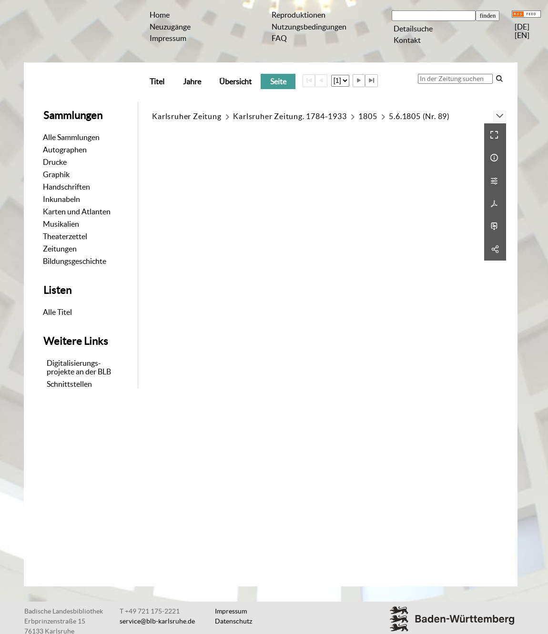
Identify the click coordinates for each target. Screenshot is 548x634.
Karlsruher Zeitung (186, 116)
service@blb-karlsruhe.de (157, 621)
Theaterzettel (65, 236)
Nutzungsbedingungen (309, 26)
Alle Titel (57, 312)
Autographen (65, 149)
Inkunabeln (61, 199)
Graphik (56, 174)
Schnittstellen (69, 384)
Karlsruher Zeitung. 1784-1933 (289, 116)
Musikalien (61, 224)
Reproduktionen (298, 14)
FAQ (279, 38)
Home (160, 14)
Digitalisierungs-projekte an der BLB (79, 367)
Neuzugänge (170, 26)
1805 (367, 116)
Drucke (55, 162)
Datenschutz (233, 621)
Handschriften (66, 186)
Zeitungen (60, 248)
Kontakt (407, 40)
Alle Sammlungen (71, 137)
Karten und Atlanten (77, 211)
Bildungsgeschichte (74, 261)
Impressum (168, 38)
